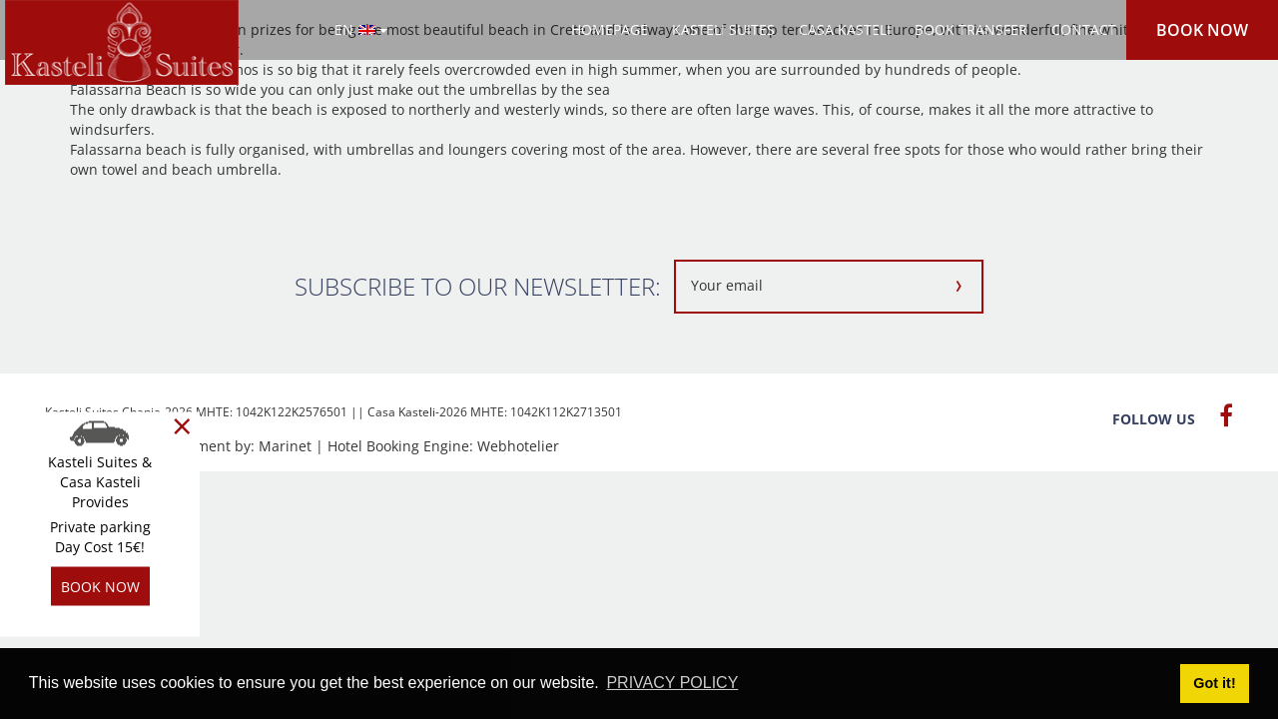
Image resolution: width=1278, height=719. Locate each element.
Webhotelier (518, 445)
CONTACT (1083, 29)
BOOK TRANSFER (971, 29)
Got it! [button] (1214, 683)
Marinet (285, 445)
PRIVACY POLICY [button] (672, 682)
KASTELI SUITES (723, 29)
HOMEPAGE (609, 29)
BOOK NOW (1202, 30)
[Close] (182, 426)
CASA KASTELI (845, 29)
